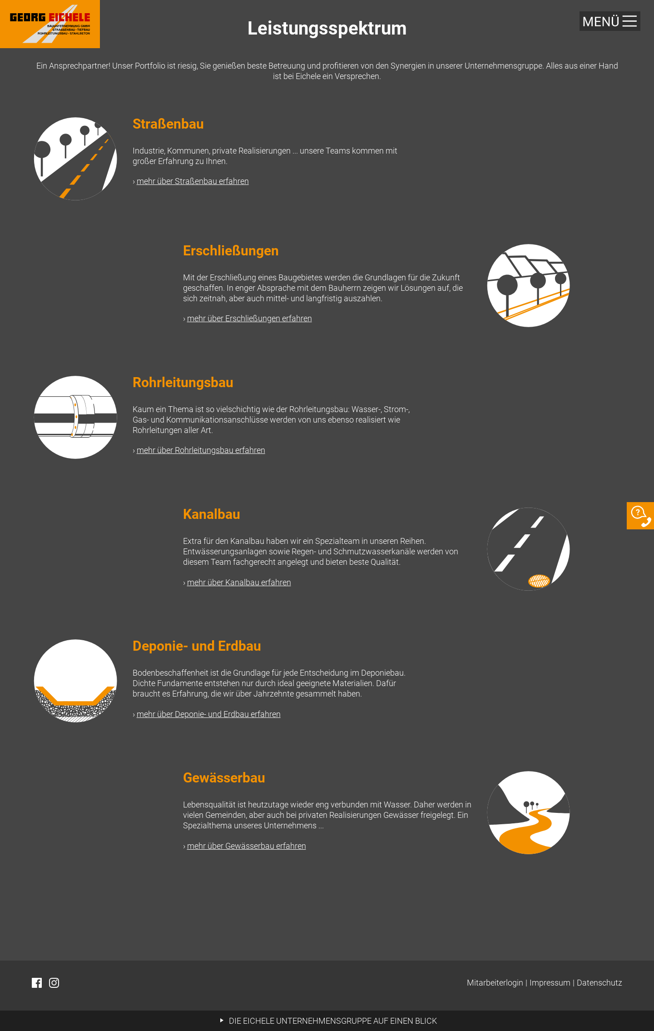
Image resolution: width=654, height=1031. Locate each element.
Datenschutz (599, 982)
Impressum (550, 982)
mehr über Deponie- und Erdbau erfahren (209, 714)
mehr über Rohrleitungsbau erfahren (201, 450)
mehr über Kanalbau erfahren (239, 582)
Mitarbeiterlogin (495, 982)
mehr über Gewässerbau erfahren (246, 846)
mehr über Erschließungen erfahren (249, 318)
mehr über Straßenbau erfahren (193, 181)
